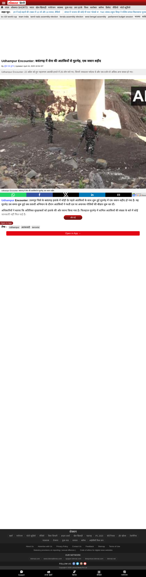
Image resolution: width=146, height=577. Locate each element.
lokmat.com (35, 559)
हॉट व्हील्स (122, 536)
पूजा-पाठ (68, 7)
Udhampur (7, 200)
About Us (30, 546)
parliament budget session (120, 16)
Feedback (90, 546)
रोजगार (55, 540)
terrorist (35, 227)
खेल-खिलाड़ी (41, 7)
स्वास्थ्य (60, 7)
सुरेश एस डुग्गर (9, 66)
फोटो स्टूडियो (125, 7)
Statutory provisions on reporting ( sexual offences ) (55, 550)
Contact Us (76, 546)
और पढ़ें (73, 217)
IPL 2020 (99, 536)
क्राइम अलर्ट (65, 536)
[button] (13, 195)
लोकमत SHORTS (19, 7)
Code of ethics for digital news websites (96, 550)
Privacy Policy (62, 546)
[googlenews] (139, 195)
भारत (32, 7)
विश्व (86, 7)
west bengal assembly (95, 16)
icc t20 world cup (9, 16)
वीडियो (115, 7)
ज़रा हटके (78, 7)
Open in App (6, 223)
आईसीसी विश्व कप (96, 540)
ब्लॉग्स (101, 7)
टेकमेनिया (133, 536)
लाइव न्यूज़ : (6, 12)
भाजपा (137, 16)
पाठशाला (45, 540)
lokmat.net (111, 559)
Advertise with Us (45, 546)
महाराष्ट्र (89, 536)
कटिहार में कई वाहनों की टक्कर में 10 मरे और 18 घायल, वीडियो (36, 12)
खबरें (11, 536)
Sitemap (101, 546)
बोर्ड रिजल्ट (111, 536)
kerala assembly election (71, 16)
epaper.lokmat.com (73, 559)
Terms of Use (114, 546)
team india (24, 16)
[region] (73, 39)
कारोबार (93, 7)
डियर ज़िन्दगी (52, 536)
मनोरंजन (51, 7)
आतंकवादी (25, 227)
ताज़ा (7, 7)
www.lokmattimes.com (52, 559)
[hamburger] (3, 3)
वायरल (74, 540)
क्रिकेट (108, 7)
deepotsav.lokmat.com (94, 559)
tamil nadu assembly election (44, 16)
